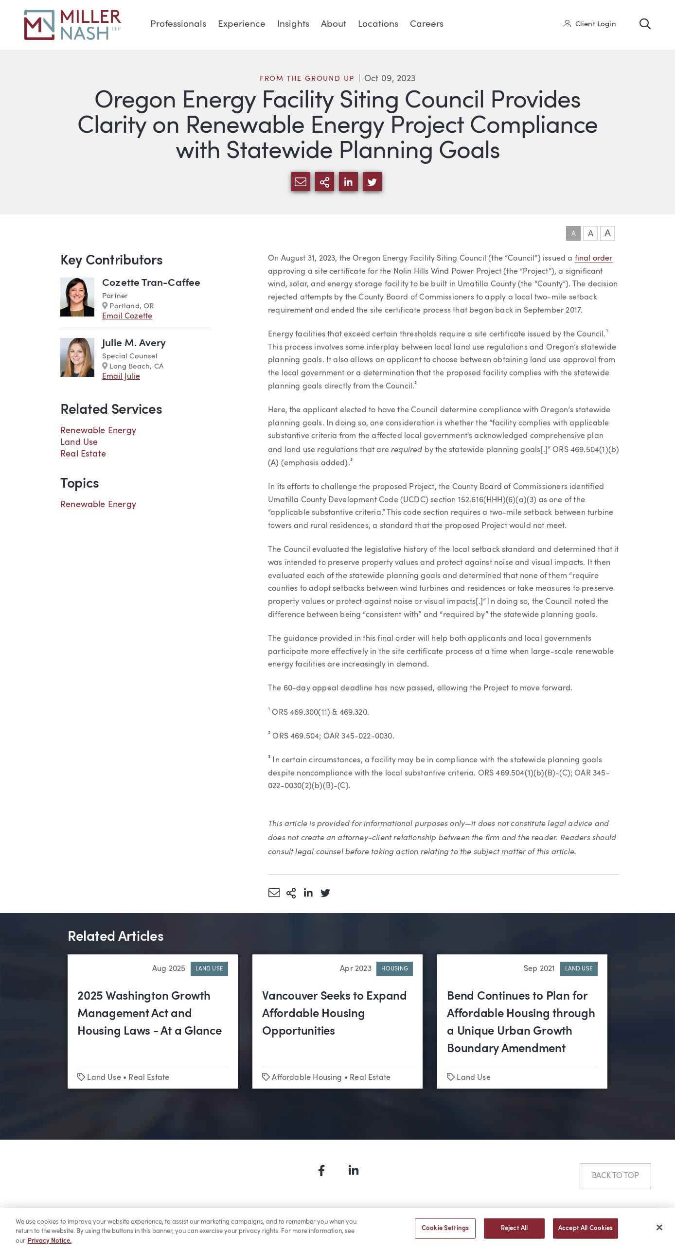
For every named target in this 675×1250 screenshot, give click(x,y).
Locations (378, 24)
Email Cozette (127, 316)
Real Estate (83, 454)
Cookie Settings (445, 1232)
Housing (394, 969)
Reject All (514, 1232)
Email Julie (121, 377)
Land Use (79, 442)
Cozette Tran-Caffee (151, 283)
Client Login (590, 23)
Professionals (178, 24)
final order (594, 259)
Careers (427, 24)
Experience (242, 24)
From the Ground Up (307, 79)
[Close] (659, 1231)
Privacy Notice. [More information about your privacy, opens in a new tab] (49, 1245)
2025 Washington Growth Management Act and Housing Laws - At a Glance (149, 1014)
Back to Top (615, 1176)
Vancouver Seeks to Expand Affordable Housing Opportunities (334, 1014)
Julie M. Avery (134, 343)
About (333, 24)
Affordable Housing (307, 1078)
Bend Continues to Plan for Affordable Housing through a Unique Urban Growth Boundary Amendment (521, 1023)
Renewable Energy (98, 430)
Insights (293, 24)
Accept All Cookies (585, 1232)
